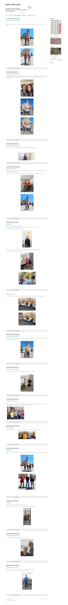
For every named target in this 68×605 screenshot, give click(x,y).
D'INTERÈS (29, 15)
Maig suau (8, 450)
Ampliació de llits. (10, 294)
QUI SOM (10, 15)
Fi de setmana (9, 427)
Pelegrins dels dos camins (13, 74)
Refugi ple (8, 224)
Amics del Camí (12, 4)
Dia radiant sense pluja (12, 336)
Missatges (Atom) (12, 600)
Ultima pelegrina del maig (12, 20)
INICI (7, 15)
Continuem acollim (11, 168)
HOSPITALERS (24, 15)
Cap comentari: (9, 218)
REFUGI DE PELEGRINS (16, 15)
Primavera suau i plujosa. (12, 369)
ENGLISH (33, 15)
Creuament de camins (12, 401)
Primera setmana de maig (13, 535)
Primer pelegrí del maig (12, 567)
